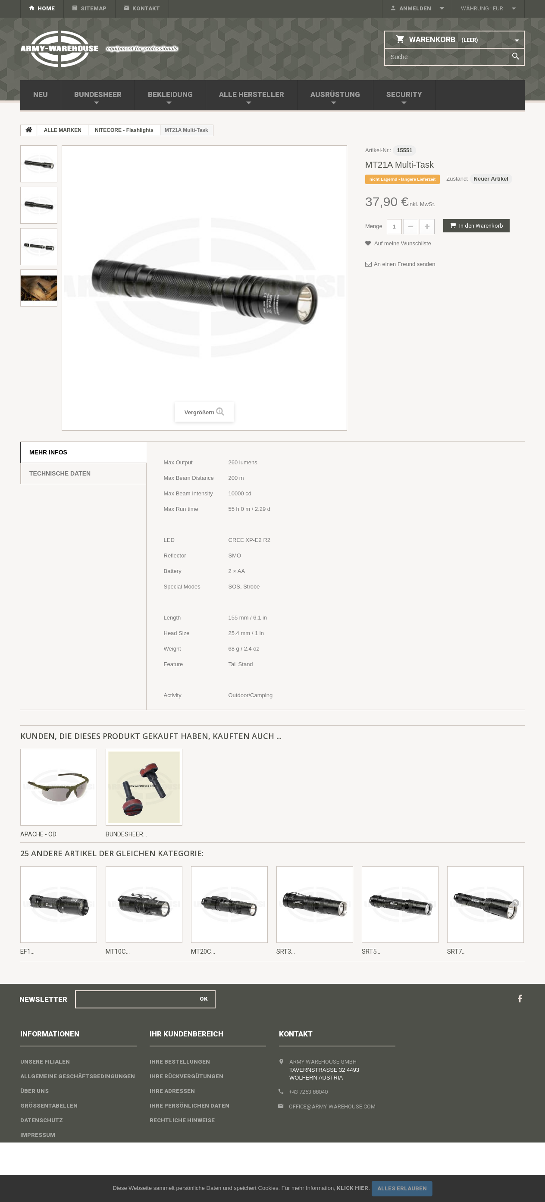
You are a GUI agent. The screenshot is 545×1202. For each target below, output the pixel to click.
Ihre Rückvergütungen (186, 1076)
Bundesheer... (126, 834)
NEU (40, 94)
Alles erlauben (402, 1188)
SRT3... (285, 951)
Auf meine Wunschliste (402, 243)
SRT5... (371, 951)
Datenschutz (41, 1120)
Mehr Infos (48, 452)
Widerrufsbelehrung (54, 1149)
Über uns (34, 1091)
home (46, 8)
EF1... (27, 951)
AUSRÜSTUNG (335, 94)
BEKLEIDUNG (170, 94)
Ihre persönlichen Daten (189, 1105)
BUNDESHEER (98, 94)
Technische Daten (60, 473)
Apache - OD (38, 834)
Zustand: (457, 178)
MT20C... (203, 951)
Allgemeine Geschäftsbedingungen (77, 1076)
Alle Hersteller (251, 94)
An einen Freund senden (404, 264)
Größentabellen (49, 1105)
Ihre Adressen (172, 1091)
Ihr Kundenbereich (186, 1034)
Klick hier (352, 1188)
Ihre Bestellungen (180, 1061)
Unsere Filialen (45, 1061)
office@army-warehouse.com (332, 1106)
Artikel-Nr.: (378, 150)
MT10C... (118, 951)
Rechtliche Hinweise (182, 1120)
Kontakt (146, 8)
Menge (373, 226)
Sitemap (93, 8)
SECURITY (404, 94)
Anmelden (415, 8)
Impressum (37, 1135)
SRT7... (456, 951)
